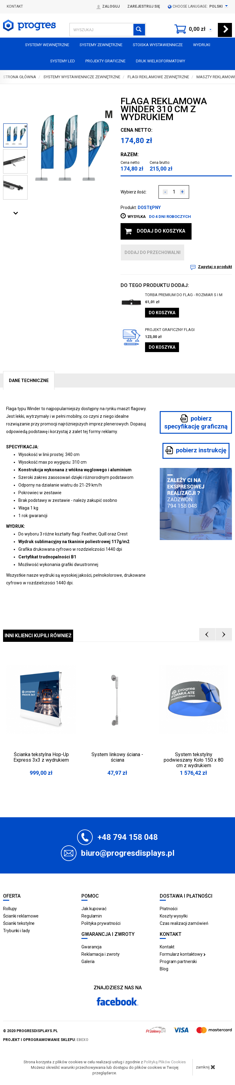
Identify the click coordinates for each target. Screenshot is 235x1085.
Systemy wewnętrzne (47, 44)
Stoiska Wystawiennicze (158, 44)
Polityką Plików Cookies (165, 1062)
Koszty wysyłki (174, 916)
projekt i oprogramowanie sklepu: (45, 1040)
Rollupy (10, 908)
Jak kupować (93, 908)
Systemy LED (62, 61)
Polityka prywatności (101, 923)
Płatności (168, 908)
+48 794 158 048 (128, 837)
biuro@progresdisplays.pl (127, 853)
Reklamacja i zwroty (100, 954)
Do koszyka (162, 312)
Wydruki (201, 44)
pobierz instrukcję (196, 450)
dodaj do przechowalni (153, 252)
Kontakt (15, 6)
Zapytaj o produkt (215, 266)
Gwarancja (91, 946)
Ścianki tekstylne (19, 923)
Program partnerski (178, 961)
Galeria (88, 961)
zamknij (205, 1067)
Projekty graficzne (105, 61)
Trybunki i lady (16, 930)
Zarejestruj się (143, 6)
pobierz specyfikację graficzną (196, 422)
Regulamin (91, 916)
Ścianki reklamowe (21, 916)
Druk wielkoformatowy (160, 61)
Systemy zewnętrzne (101, 44)
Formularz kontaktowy (183, 954)
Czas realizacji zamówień (184, 923)
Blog (164, 968)
